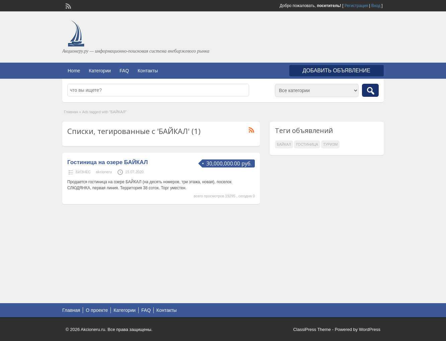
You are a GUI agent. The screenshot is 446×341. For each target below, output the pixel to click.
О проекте (97, 310)
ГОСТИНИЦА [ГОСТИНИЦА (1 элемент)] (307, 144)
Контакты (148, 70)
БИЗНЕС (83, 172)
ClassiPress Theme (312, 329)
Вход (375, 5)
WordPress (369, 329)
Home (74, 70)
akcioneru (104, 172)
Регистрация (356, 5)
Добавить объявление (336, 70)
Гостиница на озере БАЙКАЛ (107, 162)
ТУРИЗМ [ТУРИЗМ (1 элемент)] (330, 144)
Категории (100, 70)
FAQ (124, 70)
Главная (71, 112)
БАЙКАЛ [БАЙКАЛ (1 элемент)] (284, 144)
